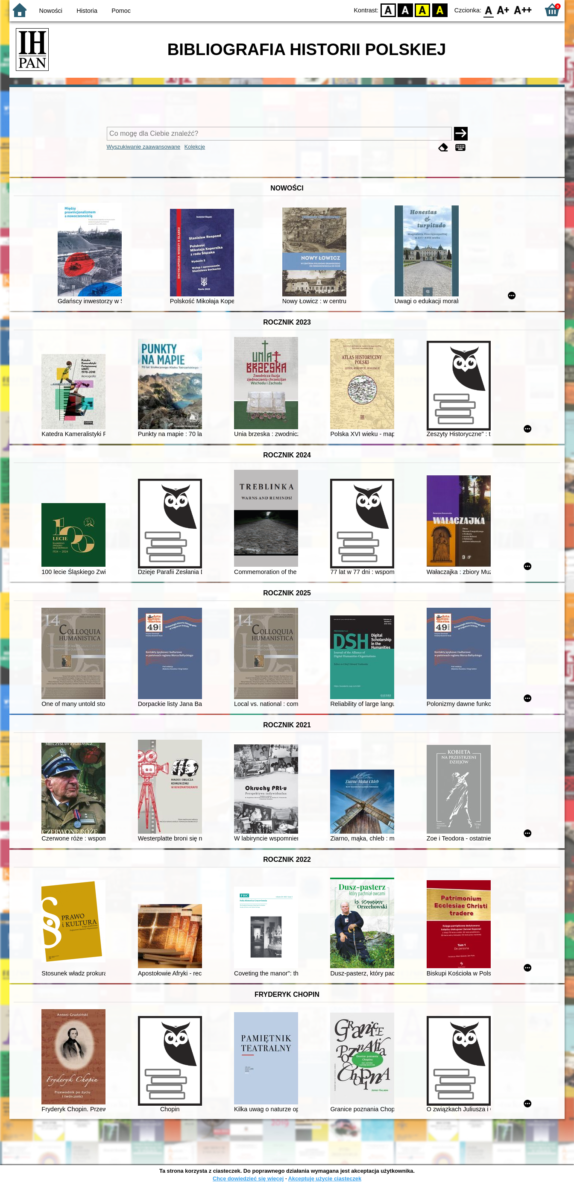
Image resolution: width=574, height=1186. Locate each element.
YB (422, 9)
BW (405, 9)
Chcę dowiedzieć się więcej (248, 1178)
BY (439, 9)
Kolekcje (194, 146)
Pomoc (121, 10)
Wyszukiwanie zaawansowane (144, 146)
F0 (488, 9)
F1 (503, 9)
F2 (523, 9)
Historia (86, 10)
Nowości (50, 10)
